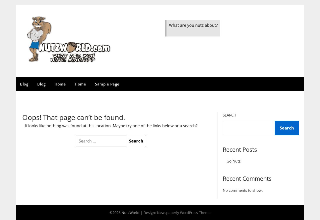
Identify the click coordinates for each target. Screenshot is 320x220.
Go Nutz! (234, 161)
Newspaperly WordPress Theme (183, 212)
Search (229, 115)
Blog (24, 84)
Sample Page (107, 84)
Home (60, 84)
